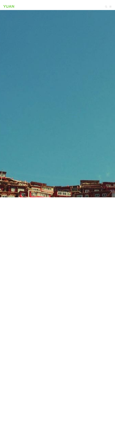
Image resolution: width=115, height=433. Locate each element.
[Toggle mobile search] (106, 6)
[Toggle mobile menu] (110, 6)
